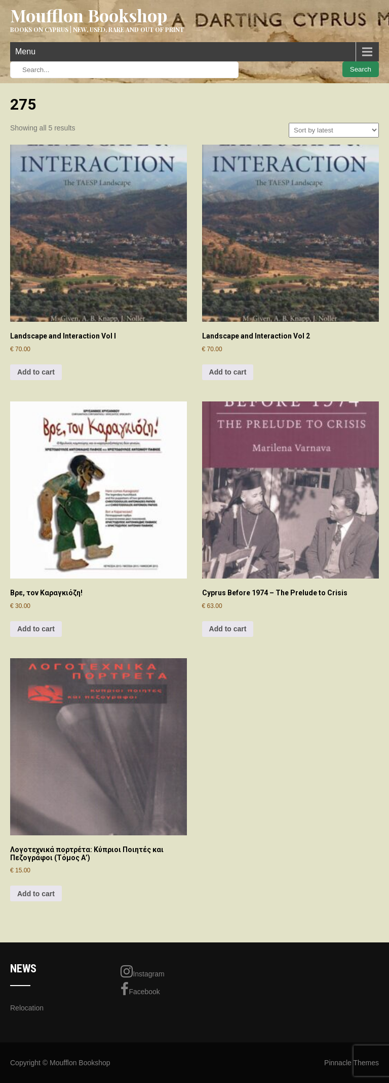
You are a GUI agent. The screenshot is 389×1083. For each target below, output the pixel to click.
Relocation (27, 1008)
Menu (25, 51)
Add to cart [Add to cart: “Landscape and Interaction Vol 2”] (228, 372)
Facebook (140, 989)
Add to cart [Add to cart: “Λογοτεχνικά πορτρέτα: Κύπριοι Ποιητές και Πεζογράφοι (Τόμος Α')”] (36, 894)
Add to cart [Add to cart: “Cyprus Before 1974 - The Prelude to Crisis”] (228, 629)
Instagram (142, 971)
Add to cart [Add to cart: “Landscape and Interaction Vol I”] (36, 372)
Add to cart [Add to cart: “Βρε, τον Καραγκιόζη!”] (36, 629)
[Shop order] (334, 130)
